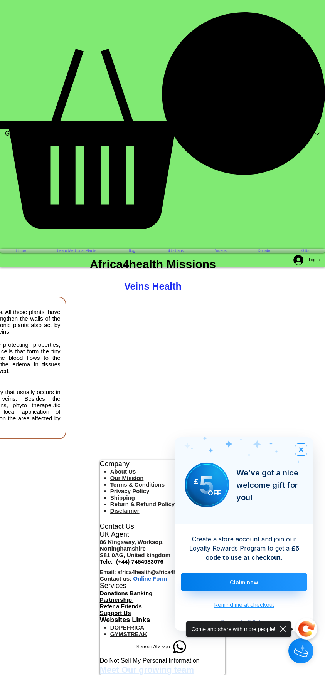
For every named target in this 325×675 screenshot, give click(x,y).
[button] (162, 120)
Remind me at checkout (244, 604)
